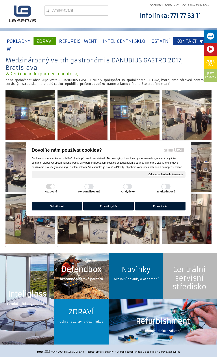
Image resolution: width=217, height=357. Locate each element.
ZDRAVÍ (81, 312)
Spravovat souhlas (169, 351)
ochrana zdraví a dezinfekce (81, 321)
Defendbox (81, 269)
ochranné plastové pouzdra (81, 279)
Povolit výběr (108, 206)
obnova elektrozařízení (163, 331)
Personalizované (89, 191)
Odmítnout (57, 206)
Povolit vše (160, 206)
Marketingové (166, 191)
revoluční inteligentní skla (27, 304)
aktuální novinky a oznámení (136, 279)
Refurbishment (163, 321)
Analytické (128, 191)
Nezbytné (51, 191)
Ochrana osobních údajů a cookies (166, 174)
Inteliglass (27, 294)
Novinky (136, 269)
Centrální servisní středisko (189, 278)
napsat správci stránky (101, 351)
